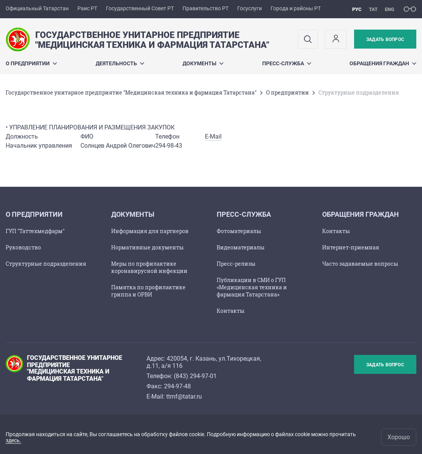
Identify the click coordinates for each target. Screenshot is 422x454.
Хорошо (398, 437)
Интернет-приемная (350, 247)
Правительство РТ (205, 8)
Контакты (230, 310)
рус (357, 9)
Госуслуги (249, 8)
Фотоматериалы (239, 231)
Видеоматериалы (241, 247)
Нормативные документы (147, 247)
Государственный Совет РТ (140, 8)
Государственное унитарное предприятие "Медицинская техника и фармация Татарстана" (131, 92)
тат (373, 9)
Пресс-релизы (236, 263)
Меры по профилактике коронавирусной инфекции (149, 267)
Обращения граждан (383, 63)
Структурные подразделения (46, 263)
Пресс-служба (286, 63)
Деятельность (120, 63)
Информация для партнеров (150, 231)
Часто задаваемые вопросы (360, 263)
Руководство (23, 247)
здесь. (13, 440)
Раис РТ (87, 8)
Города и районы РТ (296, 8)
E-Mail (213, 136)
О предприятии (31, 63)
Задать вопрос (385, 39)
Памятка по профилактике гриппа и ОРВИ (148, 291)
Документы (203, 63)
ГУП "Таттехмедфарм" (35, 231)
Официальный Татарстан (37, 8)
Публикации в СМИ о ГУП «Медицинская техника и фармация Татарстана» (252, 287)
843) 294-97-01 (196, 376)
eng (389, 9)
